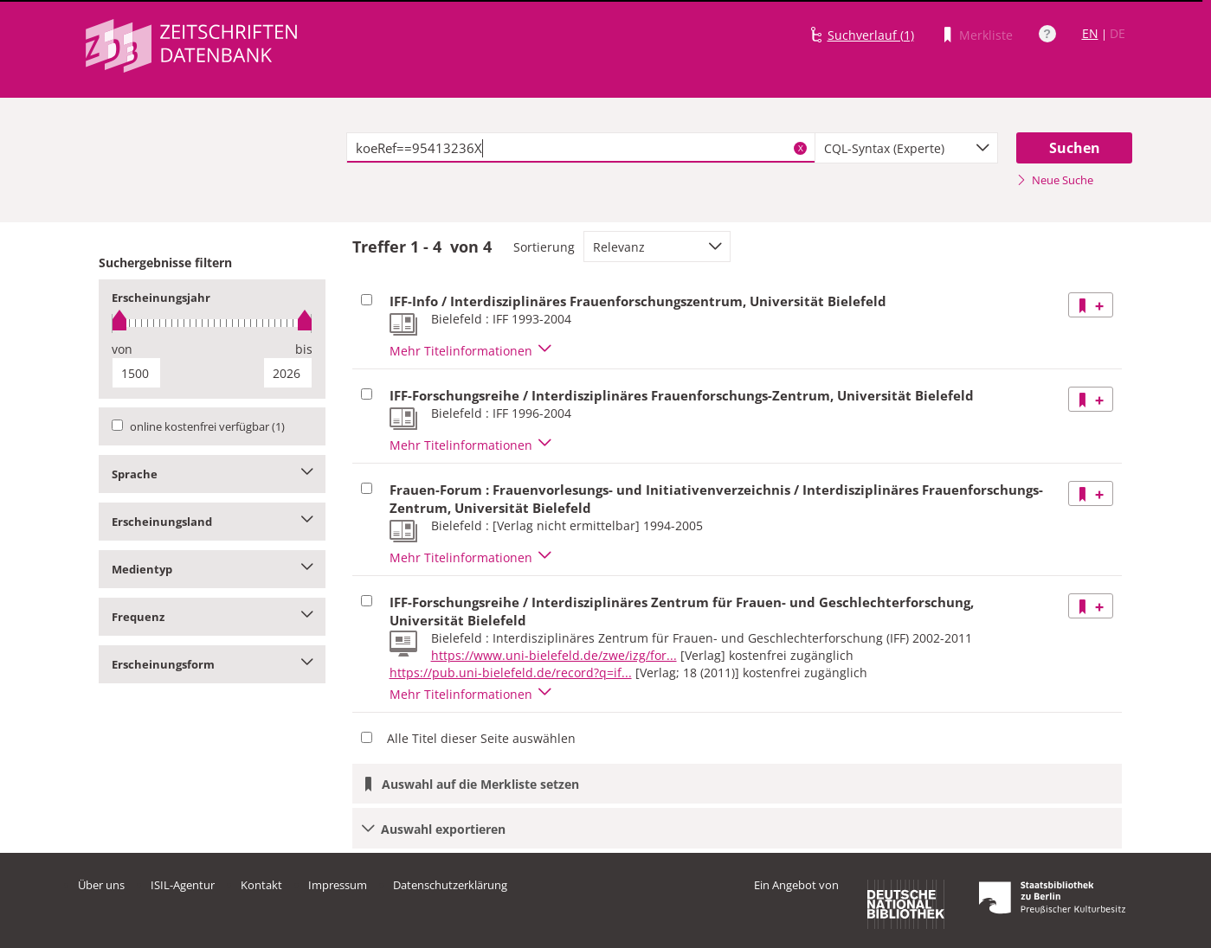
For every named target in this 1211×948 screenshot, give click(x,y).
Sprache (212, 474)
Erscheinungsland (212, 521)
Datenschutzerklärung (450, 885)
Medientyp (212, 569)
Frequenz (212, 617)
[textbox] (581, 147)
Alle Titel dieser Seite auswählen (481, 738)
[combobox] (906, 147)
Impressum (337, 885)
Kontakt (261, 885)
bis (303, 349)
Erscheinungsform (212, 664)
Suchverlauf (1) (871, 35)
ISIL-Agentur (183, 885)
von (122, 349)
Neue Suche (1054, 180)
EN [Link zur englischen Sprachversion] (1090, 33)
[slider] (212, 323)
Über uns (101, 885)
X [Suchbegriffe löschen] (800, 148)
